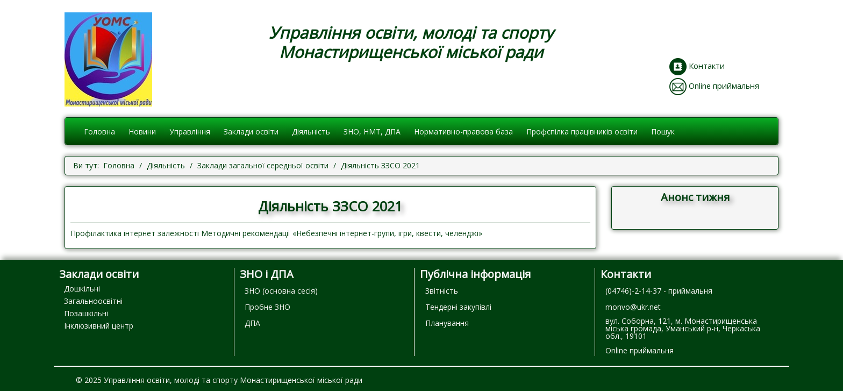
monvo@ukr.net (633, 307)
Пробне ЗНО (267, 307)
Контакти (707, 65)
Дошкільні (82, 288)
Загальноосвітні (93, 301)
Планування (447, 323)
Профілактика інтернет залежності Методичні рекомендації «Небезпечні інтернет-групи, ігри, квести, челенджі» (276, 233)
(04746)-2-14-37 (633, 291)
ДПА (252, 323)
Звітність (441, 291)
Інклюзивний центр (98, 326)
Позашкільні (86, 313)
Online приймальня (724, 85)
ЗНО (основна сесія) (281, 291)
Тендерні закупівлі (458, 307)
